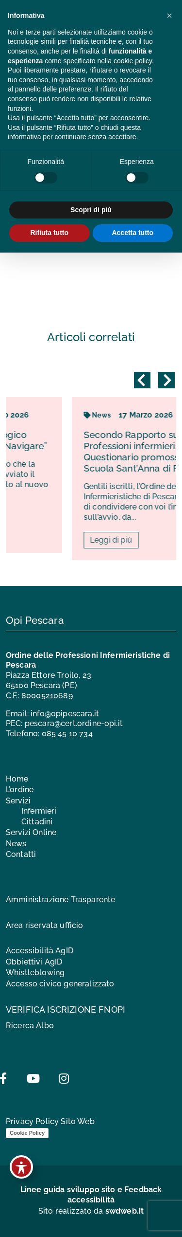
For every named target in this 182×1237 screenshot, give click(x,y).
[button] (169, 15)
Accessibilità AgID (39, 950)
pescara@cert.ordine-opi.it (74, 723)
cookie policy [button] (133, 61)
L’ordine (19, 789)
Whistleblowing (35, 972)
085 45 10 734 (67, 733)
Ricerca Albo (30, 1025)
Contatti (21, 854)
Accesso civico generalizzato (60, 983)
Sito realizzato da (91, 1211)
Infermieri (39, 811)
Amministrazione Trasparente (60, 899)
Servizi (18, 800)
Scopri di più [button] (91, 210)
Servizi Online (31, 832)
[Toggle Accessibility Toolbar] (21, 1167)
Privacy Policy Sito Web (50, 1121)
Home (17, 778)
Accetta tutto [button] (132, 232)
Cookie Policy (27, 1133)
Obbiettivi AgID (34, 961)
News (16, 843)
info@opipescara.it (65, 713)
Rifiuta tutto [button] (49, 232)
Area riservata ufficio (44, 925)
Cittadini (36, 821)
